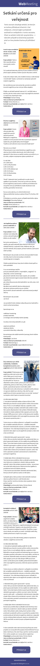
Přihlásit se (21, 111)
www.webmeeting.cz (20, 660)
